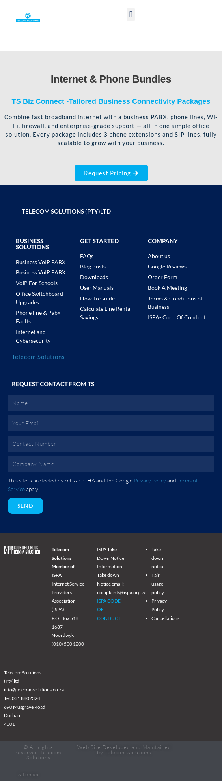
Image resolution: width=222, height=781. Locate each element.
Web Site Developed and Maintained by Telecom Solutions (124, 749)
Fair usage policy (157, 583)
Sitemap (28, 774)
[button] (131, 14)
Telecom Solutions (38, 356)
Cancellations (165, 618)
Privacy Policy (150, 480)
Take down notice (157, 557)
